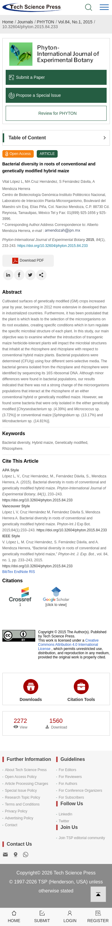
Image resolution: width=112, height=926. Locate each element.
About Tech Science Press (26, 770)
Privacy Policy (16, 811)
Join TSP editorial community (82, 838)
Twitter (64, 821)
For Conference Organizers (80, 790)
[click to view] (56, 605)
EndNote (21, 572)
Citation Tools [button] (81, 690)
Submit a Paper (27, 77)
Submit (42, 916)
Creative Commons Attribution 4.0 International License (68, 644)
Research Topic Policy (22, 797)
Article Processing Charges (26, 784)
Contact (11, 825)
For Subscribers (71, 797)
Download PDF (28, 261)
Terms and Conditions (22, 804)
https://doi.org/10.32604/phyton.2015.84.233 (52, 246)
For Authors (68, 784)
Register (98, 916)
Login (70, 916)
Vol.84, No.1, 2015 (75, 21)
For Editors (67, 770)
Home (7, 21)
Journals (25, 21)
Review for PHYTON (57, 113)
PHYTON (45, 21)
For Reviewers (70, 777)
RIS (32, 572)
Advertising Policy (19, 818)
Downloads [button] (31, 690)
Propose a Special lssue (35, 95)
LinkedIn (65, 814)
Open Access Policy (21, 777)
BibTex (7, 572)
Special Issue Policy (21, 790)
